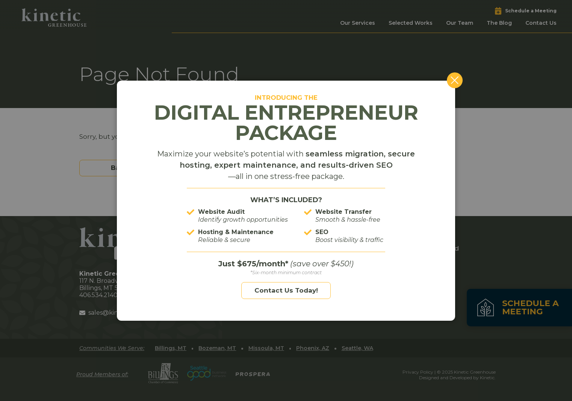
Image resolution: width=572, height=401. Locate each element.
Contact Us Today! (286, 290)
